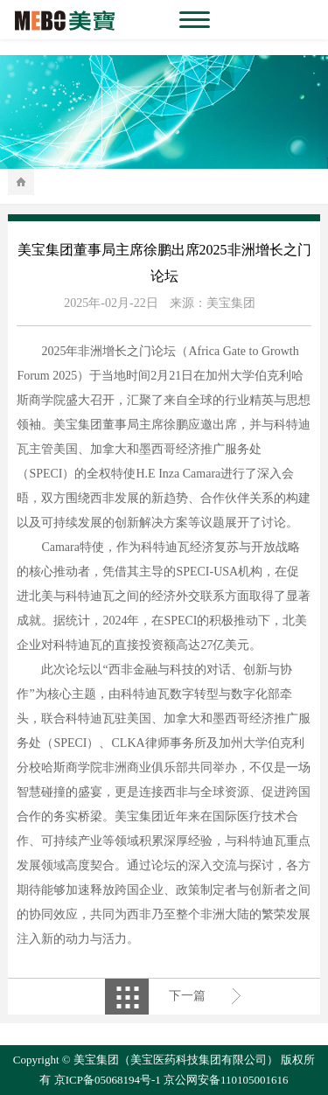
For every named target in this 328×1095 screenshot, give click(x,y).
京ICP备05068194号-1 (107, 1079)
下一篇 (187, 995)
